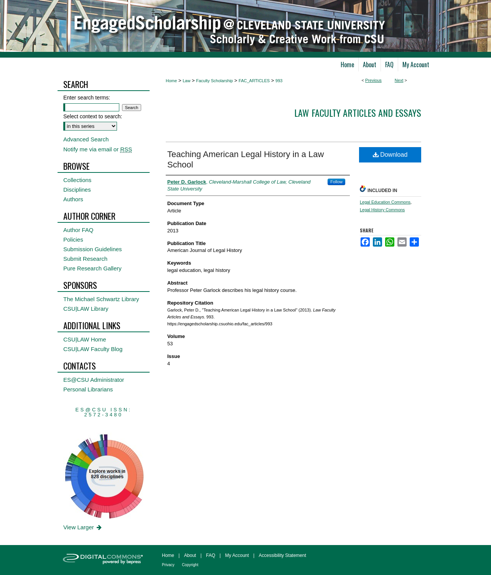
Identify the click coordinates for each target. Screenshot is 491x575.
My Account (237, 555)
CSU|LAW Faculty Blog (92, 349)
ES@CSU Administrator (93, 379)
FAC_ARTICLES (254, 80)
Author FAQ (78, 230)
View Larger (83, 527)
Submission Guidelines (92, 249)
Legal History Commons (382, 209)
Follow (336, 181)
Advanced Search (86, 139)
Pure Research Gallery (92, 268)
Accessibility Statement (282, 555)
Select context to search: (92, 116)
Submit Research (85, 258)
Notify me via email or (97, 149)
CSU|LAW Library (86, 308)
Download (390, 154)
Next (399, 80)
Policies (73, 239)
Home (171, 80)
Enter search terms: (86, 97)
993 (278, 80)
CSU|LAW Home (84, 339)
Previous (373, 80)
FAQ (210, 555)
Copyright (190, 565)
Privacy (168, 565)
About (190, 555)
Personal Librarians (88, 389)
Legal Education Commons (385, 202)
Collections (77, 180)
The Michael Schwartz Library (101, 299)
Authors (73, 199)
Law (186, 80)
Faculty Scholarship (214, 80)
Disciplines (77, 189)
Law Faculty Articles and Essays (357, 112)
